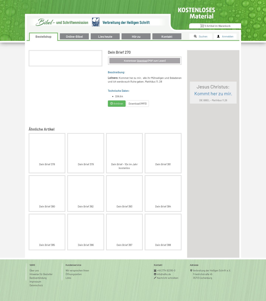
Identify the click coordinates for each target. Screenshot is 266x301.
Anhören (116, 103)
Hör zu (136, 36)
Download (142, 60)
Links (68, 277)
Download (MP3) (137, 103)
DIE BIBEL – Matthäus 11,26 (213, 100)
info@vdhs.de (164, 274)
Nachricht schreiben (167, 277)
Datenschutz (36, 285)
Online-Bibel (74, 36)
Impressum (35, 281)
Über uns (34, 270)
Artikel (215, 26)
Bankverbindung (38, 277)
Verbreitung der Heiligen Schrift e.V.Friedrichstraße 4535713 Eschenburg (212, 274)
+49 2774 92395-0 (166, 270)
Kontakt (166, 36)
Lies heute (105, 36)
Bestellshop (43, 36)
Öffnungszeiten (74, 274)
